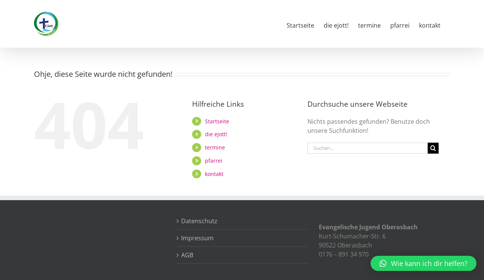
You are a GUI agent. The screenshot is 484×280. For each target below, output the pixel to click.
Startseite (217, 121)
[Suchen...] (367, 148)
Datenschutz (199, 221)
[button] (423, 263)
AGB (187, 255)
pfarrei (213, 160)
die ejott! (216, 134)
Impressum (197, 238)
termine (215, 147)
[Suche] (433, 148)
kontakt (214, 173)
